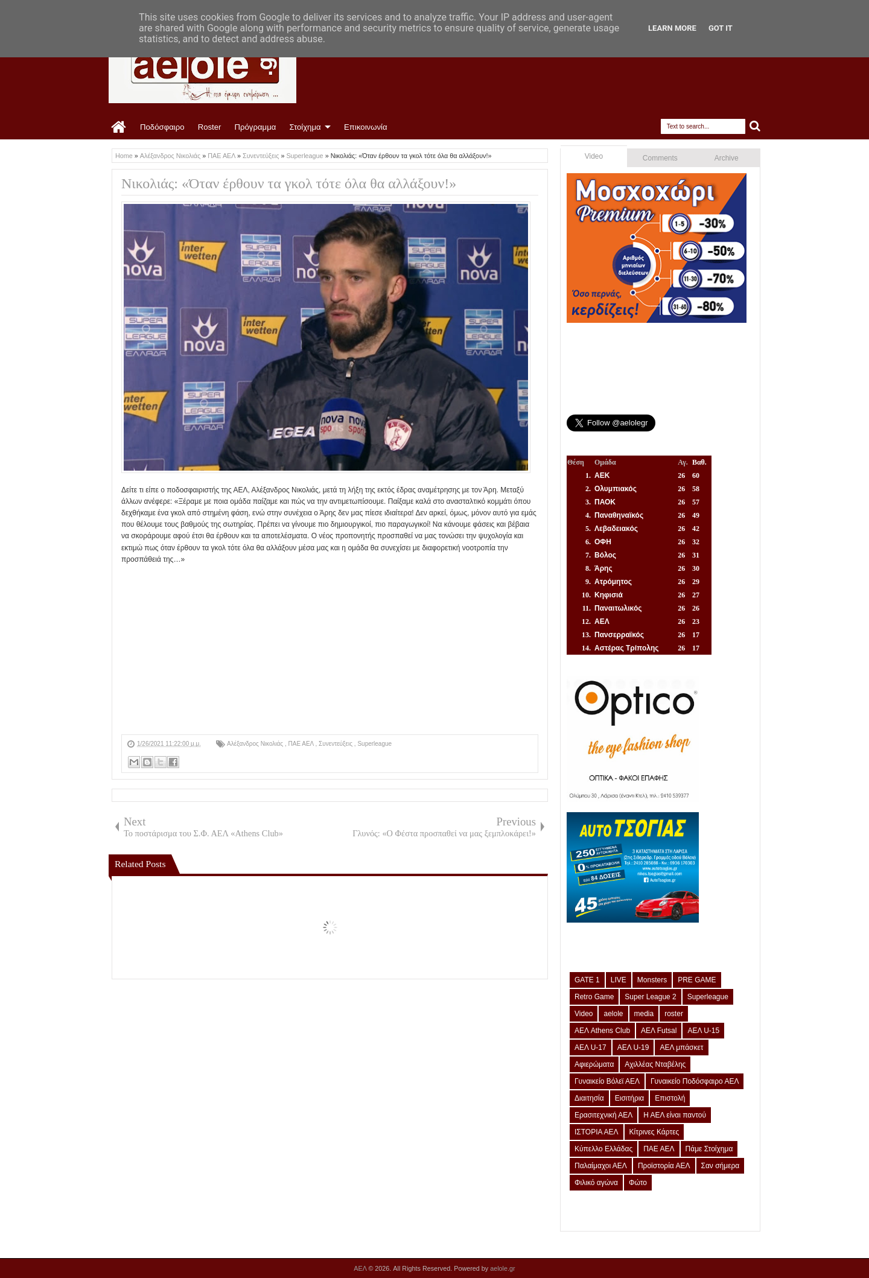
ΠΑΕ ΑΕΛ (301, 743)
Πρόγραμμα (255, 127)
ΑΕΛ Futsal (658, 1030)
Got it (720, 28)
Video (594, 156)
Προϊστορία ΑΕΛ (664, 1166)
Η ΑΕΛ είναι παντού (674, 1115)
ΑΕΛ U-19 (633, 1047)
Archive (727, 158)
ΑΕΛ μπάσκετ (681, 1047)
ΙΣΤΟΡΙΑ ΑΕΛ (597, 1132)
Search (755, 126)
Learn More (672, 28)
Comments (660, 158)
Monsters (652, 980)
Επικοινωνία (365, 127)
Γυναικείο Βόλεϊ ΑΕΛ (607, 1081)
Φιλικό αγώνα (596, 1182)
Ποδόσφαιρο (162, 127)
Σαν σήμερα (720, 1166)
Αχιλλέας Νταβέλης (655, 1064)
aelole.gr (502, 1268)
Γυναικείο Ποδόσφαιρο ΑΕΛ (695, 1081)
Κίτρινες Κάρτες (654, 1132)
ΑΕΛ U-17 (590, 1047)
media (644, 1013)
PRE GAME (697, 980)
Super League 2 (650, 997)
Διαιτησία (589, 1098)
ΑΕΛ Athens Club (602, 1030)
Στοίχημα (304, 127)
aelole (613, 1013)
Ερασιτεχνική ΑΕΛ (603, 1115)
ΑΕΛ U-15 (703, 1030)
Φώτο (638, 1182)
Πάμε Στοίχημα (709, 1149)
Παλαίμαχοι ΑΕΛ (601, 1166)
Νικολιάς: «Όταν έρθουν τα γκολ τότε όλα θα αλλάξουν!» (288, 183)
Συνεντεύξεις (336, 743)
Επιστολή (670, 1098)
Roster (209, 127)
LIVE (618, 980)
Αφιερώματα (594, 1064)
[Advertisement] (329, 649)
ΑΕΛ (361, 1268)
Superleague (374, 743)
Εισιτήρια (630, 1098)
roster (673, 1013)
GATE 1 (587, 980)
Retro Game (594, 997)
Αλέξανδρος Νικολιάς (256, 743)
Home (119, 127)
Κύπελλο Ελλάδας (603, 1149)
